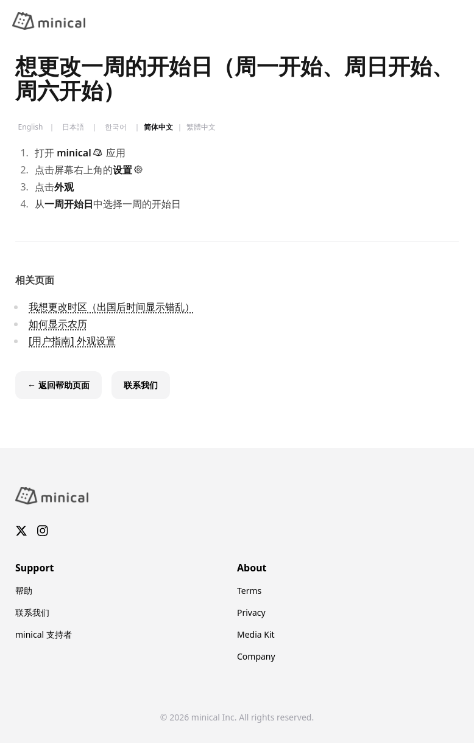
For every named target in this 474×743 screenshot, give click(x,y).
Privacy (251, 612)
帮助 (23, 590)
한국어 (116, 127)
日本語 (73, 127)
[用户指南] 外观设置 (72, 340)
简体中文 (158, 127)
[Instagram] (42, 531)
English (30, 127)
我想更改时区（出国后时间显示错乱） (111, 306)
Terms (249, 590)
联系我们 (32, 612)
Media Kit (256, 634)
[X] (21, 531)
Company (256, 656)
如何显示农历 (58, 323)
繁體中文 (201, 127)
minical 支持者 (43, 634)
